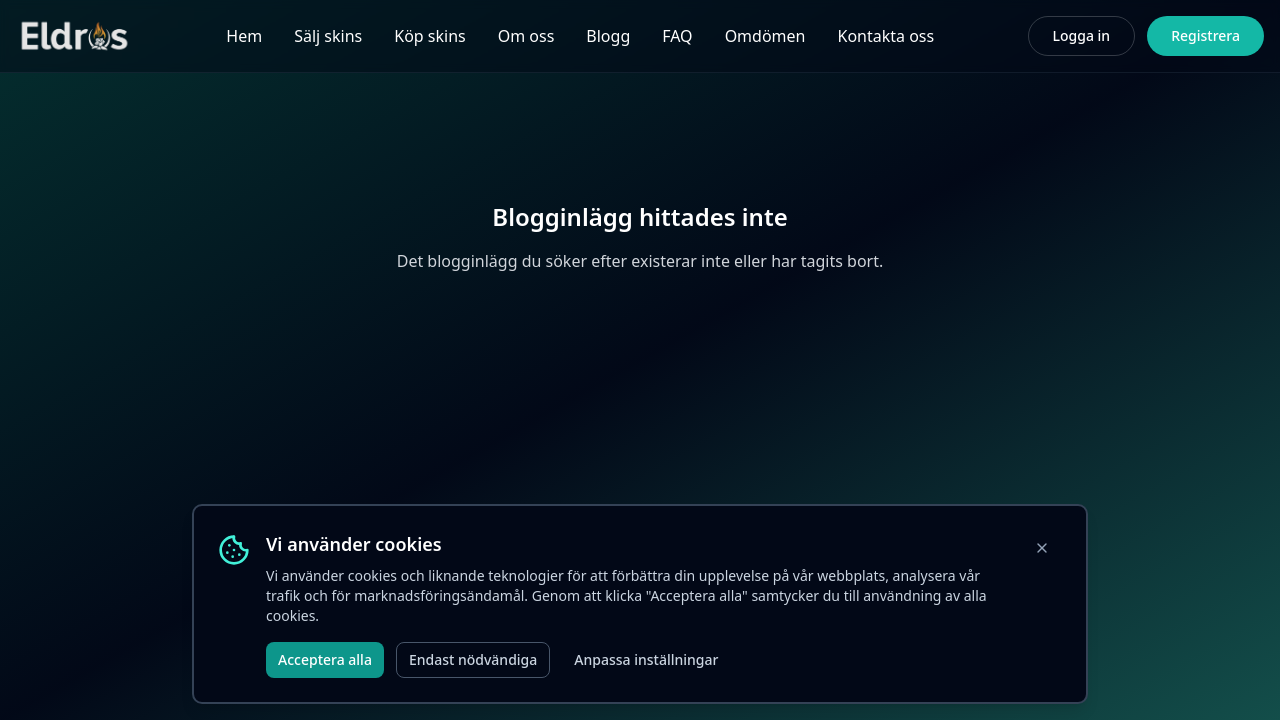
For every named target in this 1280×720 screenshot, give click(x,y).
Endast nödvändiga (473, 659)
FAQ (677, 36)
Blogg (608, 36)
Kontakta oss (885, 36)
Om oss (526, 36)
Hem (244, 36)
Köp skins (429, 36)
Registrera (1205, 35)
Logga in (1082, 35)
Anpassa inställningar (646, 659)
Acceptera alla (325, 659)
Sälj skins (328, 36)
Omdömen (765, 36)
